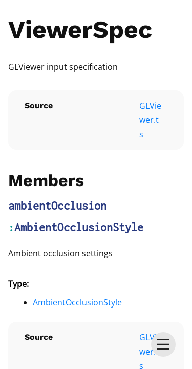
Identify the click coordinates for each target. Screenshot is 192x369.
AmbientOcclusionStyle (78, 227)
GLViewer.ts (150, 120)
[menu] (163, 344)
